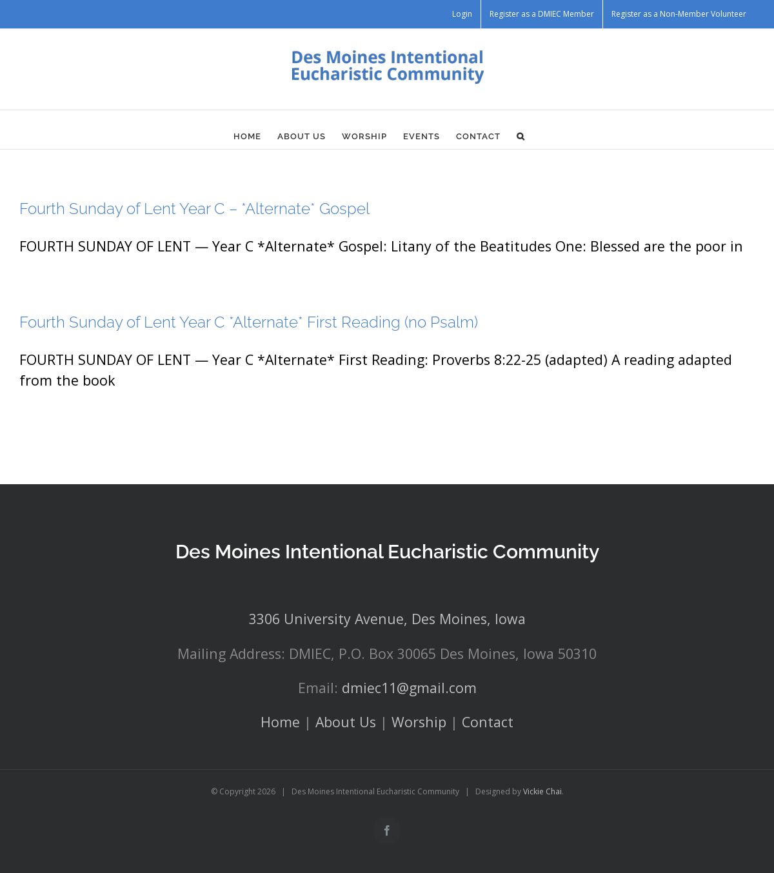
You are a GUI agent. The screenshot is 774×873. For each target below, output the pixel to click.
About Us (345, 721)
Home (280, 721)
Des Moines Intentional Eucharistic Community (387, 551)
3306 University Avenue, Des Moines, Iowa (387, 618)
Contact (487, 721)
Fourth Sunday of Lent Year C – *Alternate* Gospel (194, 208)
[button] (521, 136)
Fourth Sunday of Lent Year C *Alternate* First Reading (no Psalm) (248, 322)
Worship (419, 721)
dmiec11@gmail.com (409, 687)
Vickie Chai (542, 791)
